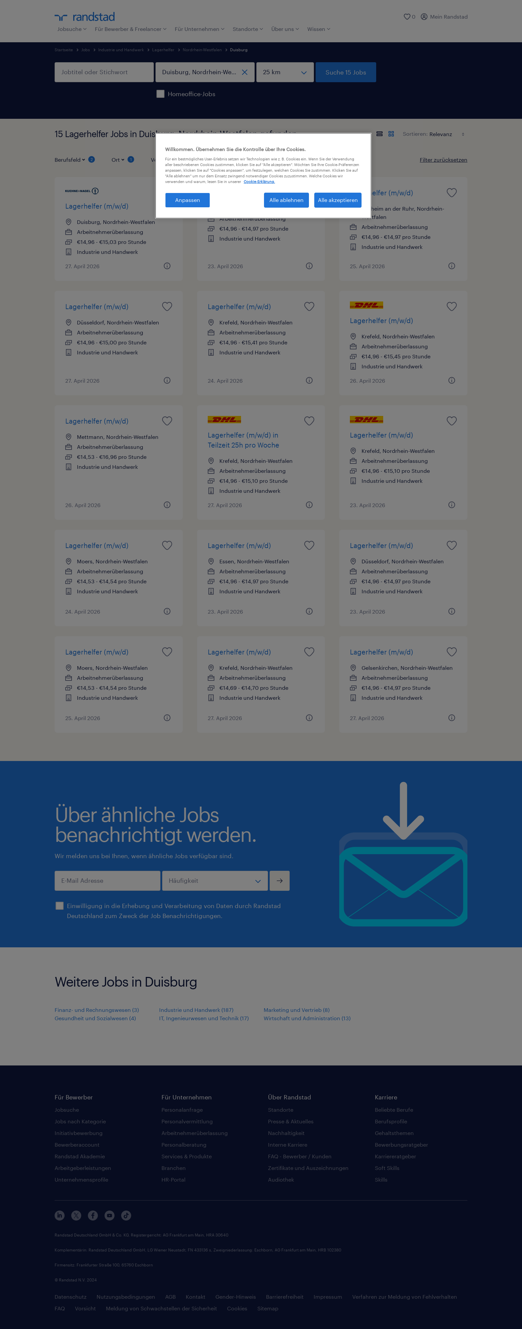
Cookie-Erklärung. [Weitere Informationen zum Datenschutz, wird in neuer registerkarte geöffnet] (259, 181)
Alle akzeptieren (338, 200)
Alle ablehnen (286, 200)
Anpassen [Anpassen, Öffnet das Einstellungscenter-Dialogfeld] (187, 200)
